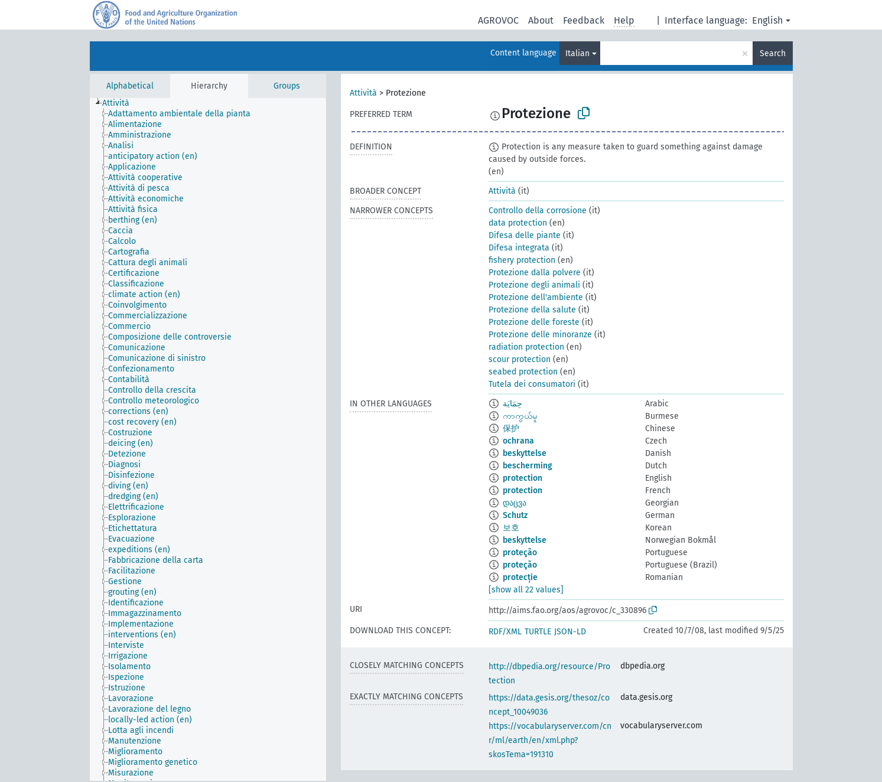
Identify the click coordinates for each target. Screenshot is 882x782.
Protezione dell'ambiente (536, 297)
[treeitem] (121, 103)
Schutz (515, 515)
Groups (287, 86)
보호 (511, 528)
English (767, 20)
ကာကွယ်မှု (520, 416)
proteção (520, 553)
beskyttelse (524, 453)
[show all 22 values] (526, 590)
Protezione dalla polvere (535, 273)
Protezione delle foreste (534, 322)
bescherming (527, 466)
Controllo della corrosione (538, 211)
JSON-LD (570, 632)
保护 (511, 428)
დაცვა (514, 503)
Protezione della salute (532, 310)
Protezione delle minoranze (540, 335)
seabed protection (523, 372)
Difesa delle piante (525, 235)
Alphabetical (130, 86)
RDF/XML (505, 632)
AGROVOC (498, 20)
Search (773, 53)
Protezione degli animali (534, 285)
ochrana (518, 441)
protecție (520, 577)
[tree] (208, 439)
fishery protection (522, 260)
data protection (518, 223)
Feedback (583, 20)
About (541, 20)
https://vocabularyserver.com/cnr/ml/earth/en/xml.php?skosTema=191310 (550, 740)
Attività (363, 93)
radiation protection (526, 347)
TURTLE (538, 632)
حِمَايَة (512, 404)
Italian (577, 53)
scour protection (520, 359)
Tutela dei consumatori (532, 384)
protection (522, 478)
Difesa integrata (519, 248)
